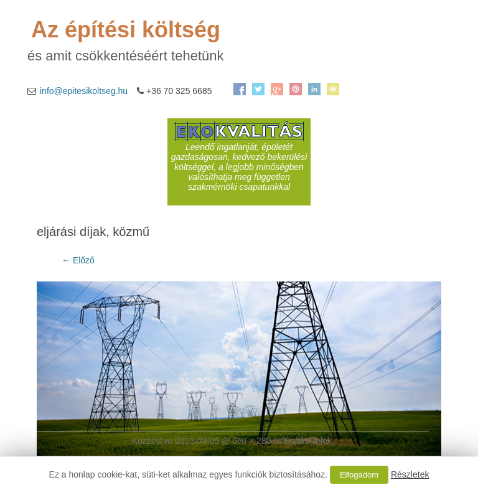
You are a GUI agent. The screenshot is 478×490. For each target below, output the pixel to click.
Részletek (410, 474)
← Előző (78, 260)
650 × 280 (251, 441)
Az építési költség (125, 29)
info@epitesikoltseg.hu (84, 91)
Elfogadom (359, 474)
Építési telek (308, 441)
